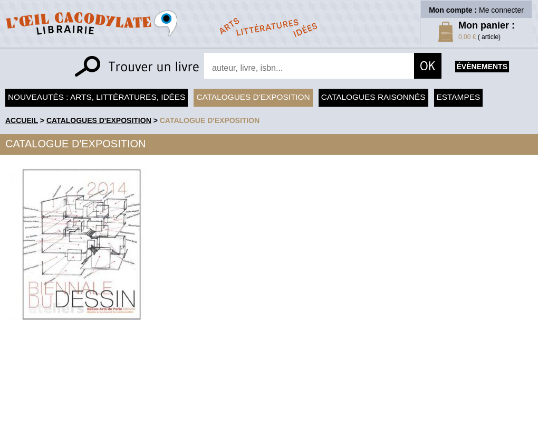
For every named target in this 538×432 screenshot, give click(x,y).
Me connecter (501, 10)
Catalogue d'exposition (210, 120)
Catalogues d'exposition (253, 96)
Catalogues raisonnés (373, 96)
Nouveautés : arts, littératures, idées (96, 96)
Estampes (459, 96)
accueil (21, 120)
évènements (482, 66)
